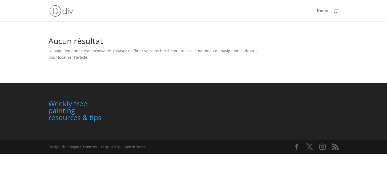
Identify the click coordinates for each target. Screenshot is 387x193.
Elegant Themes (82, 146)
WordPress (135, 146)
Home (322, 11)
